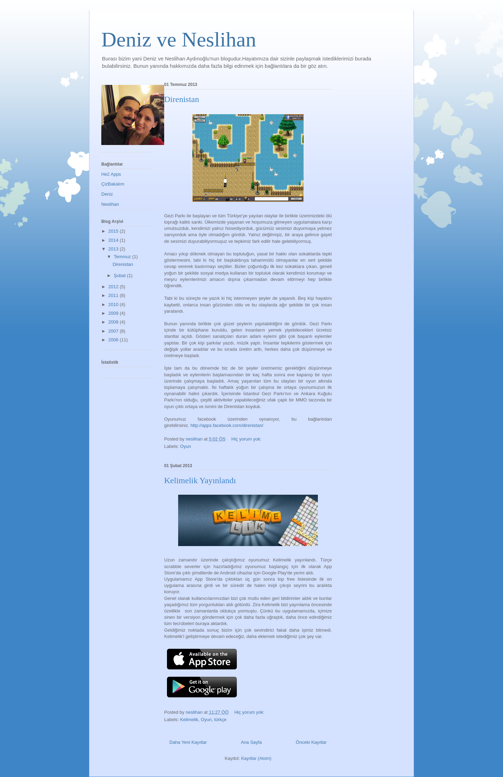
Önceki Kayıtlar (311, 742)
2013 (114, 249)
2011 (114, 295)
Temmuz (123, 256)
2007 (114, 331)
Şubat (120, 275)
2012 (114, 286)
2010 (114, 304)
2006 (114, 339)
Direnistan (181, 99)
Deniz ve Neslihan (178, 39)
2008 (114, 322)
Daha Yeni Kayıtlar (188, 742)
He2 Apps (111, 174)
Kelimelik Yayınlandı (200, 480)
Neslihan (110, 204)
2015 (114, 231)
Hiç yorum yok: (247, 439)
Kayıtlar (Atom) (256, 758)
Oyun (185, 446)
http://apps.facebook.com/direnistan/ (226, 425)
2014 (114, 240)
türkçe (220, 719)
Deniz (107, 194)
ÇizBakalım (112, 184)
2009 (114, 313)
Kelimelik (189, 719)
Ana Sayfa (251, 742)
